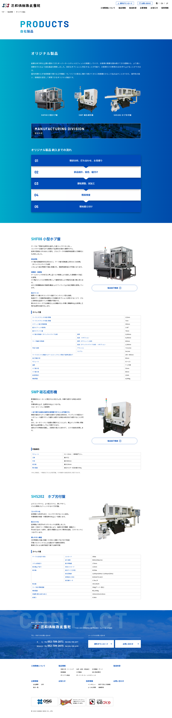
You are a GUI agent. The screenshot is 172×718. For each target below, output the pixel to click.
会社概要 (35, 684)
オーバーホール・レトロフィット (86, 675)
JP (167, 3)
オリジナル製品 (65, 675)
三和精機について (108, 7)
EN (162, 3)
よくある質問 (92, 687)
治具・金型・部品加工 (83, 669)
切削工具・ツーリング (67, 669)
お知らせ (154, 7)
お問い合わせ (128, 644)
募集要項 (101, 687)
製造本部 (132, 7)
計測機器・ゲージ (97, 669)
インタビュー (92, 684)
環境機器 (63, 672)
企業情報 (143, 7)
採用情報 (165, 7)
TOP (3, 12)
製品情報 (122, 7)
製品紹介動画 (113, 288)
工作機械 (79, 672)
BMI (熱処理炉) (96, 672)
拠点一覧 (35, 687)
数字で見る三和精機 (104, 684)
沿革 (42, 684)
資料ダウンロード (101, 644)
